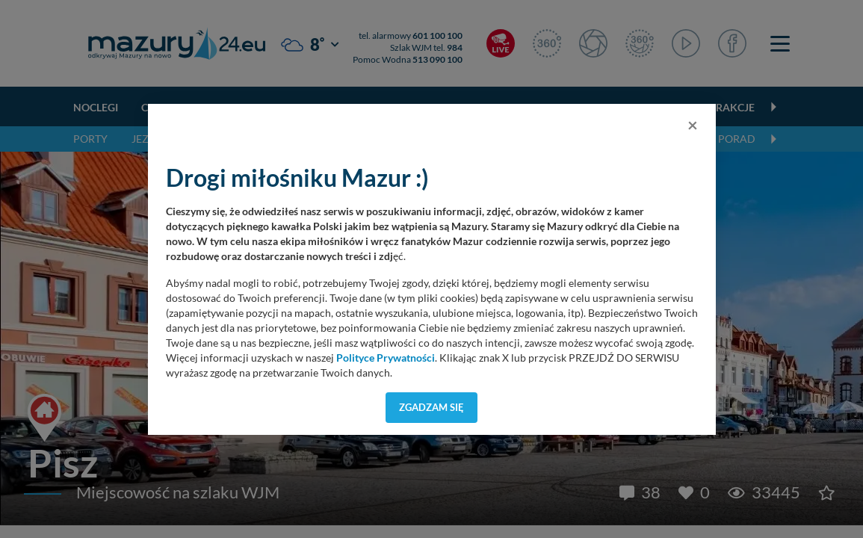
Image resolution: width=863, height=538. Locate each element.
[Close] (692, 125)
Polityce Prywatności (385, 358)
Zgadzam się (431, 407)
